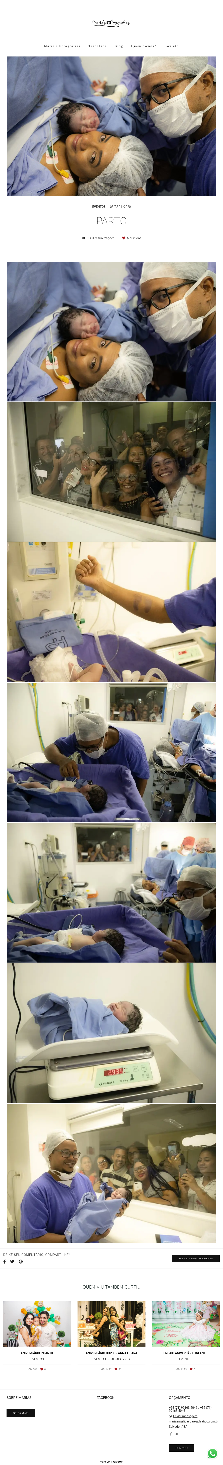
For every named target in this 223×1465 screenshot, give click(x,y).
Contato (172, 46)
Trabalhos (98, 46)
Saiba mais (20, 1413)
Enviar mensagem (185, 1416)
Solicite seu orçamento (196, 1258)
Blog (119, 46)
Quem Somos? (144, 46)
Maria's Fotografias (62, 46)
